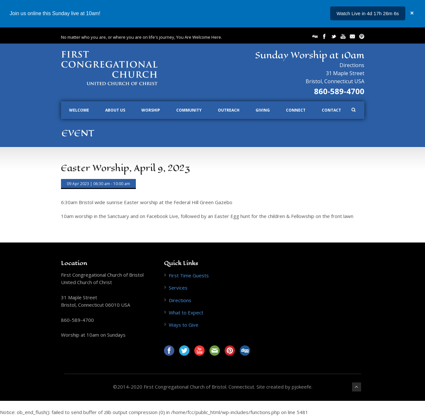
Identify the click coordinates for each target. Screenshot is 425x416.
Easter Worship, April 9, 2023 (125, 168)
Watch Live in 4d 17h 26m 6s (368, 13)
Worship (150, 110)
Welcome (79, 110)
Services (178, 287)
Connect (296, 110)
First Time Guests (189, 275)
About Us (115, 110)
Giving (263, 110)
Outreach (228, 110)
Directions (351, 65)
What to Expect (186, 312)
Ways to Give (183, 325)
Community (189, 110)
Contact (331, 110)
